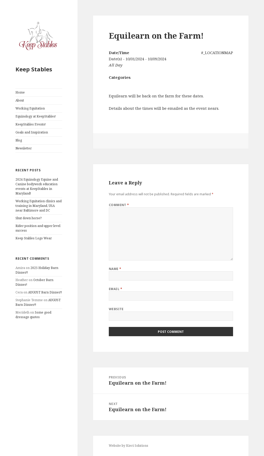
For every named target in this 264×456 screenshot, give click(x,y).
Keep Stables (33, 69)
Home (20, 92)
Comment (119, 205)
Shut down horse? (28, 218)
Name (115, 269)
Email (115, 289)
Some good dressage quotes (33, 314)
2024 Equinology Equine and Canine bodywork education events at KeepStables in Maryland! (36, 186)
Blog (18, 140)
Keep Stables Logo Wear (33, 238)
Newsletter (23, 148)
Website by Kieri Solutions (128, 445)
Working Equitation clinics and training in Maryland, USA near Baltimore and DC (38, 206)
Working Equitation (30, 108)
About (19, 100)
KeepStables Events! (30, 124)
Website (116, 309)
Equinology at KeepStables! (35, 116)
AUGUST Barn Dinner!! (45, 292)
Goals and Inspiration (31, 132)
